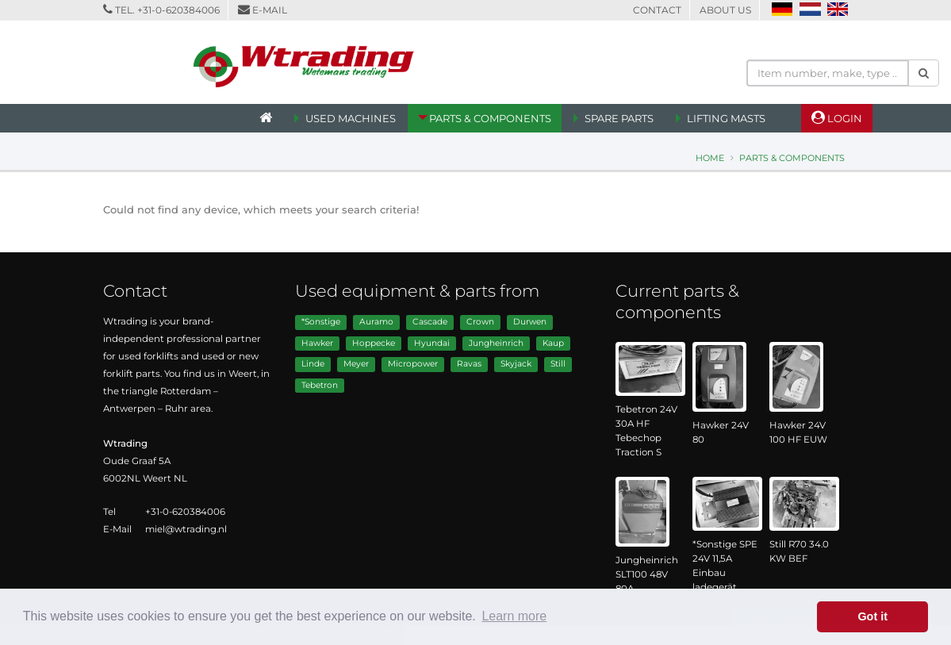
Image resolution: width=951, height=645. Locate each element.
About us (725, 10)
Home (710, 157)
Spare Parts (619, 118)
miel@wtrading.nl (186, 529)
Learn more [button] (513, 616)
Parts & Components (490, 118)
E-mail (269, 10)
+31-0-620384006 (178, 10)
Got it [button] (872, 616)
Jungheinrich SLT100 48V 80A (646, 574)
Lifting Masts (726, 118)
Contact (657, 10)
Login (836, 117)
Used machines (350, 118)
